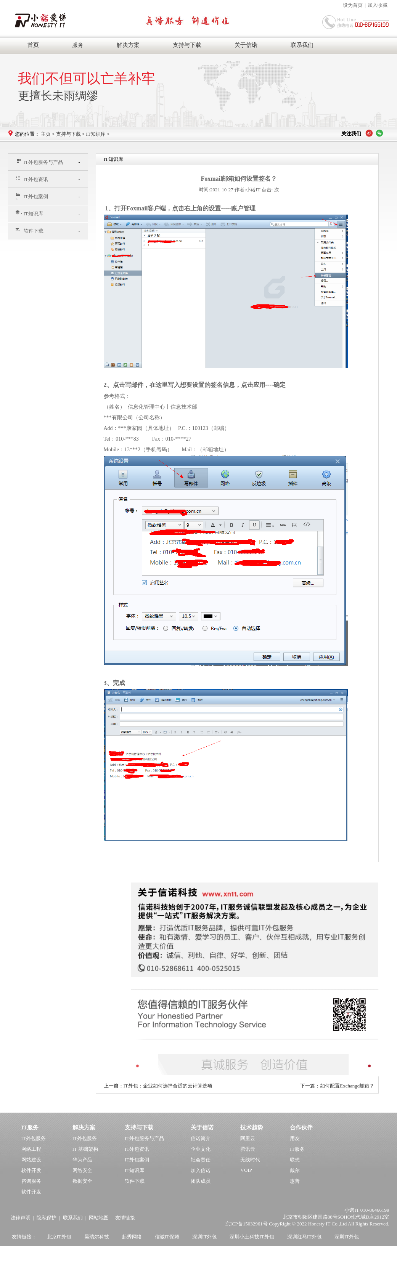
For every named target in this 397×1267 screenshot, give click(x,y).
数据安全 (82, 1181)
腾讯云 (247, 1149)
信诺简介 (201, 1138)
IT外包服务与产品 (39, 162)
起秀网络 (132, 1237)
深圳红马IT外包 (304, 1237)
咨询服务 (31, 1181)
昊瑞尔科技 (96, 1237)
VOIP (246, 1170)
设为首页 (353, 5)
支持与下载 (187, 45)
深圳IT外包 (204, 1237)
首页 (33, 45)
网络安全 (82, 1170)
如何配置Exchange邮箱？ (347, 1086)
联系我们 (302, 45)
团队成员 (201, 1181)
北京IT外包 (59, 1237)
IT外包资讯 (32, 179)
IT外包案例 (32, 196)
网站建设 (31, 1160)
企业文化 (201, 1149)
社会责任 (201, 1160)
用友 (295, 1138)
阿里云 (247, 1138)
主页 (46, 134)
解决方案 (128, 45)
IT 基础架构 (85, 1149)
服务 (78, 45)
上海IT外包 (26, 1253)
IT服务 (297, 1149)
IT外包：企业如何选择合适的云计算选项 (168, 1086)
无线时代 (250, 1160)
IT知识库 (95, 134)
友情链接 (125, 1217)
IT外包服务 (33, 1138)
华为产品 (82, 1160)
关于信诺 (246, 45)
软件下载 (29, 231)
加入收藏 (377, 5)
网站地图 (99, 1217)
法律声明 (21, 1217)
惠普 (295, 1181)
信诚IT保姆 (167, 1237)
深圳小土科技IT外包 (252, 1237)
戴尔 (295, 1170)
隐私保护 (46, 1217)
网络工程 (31, 1149)
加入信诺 (201, 1170)
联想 (295, 1160)
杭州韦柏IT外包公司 (74, 1253)
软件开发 (31, 1170)
